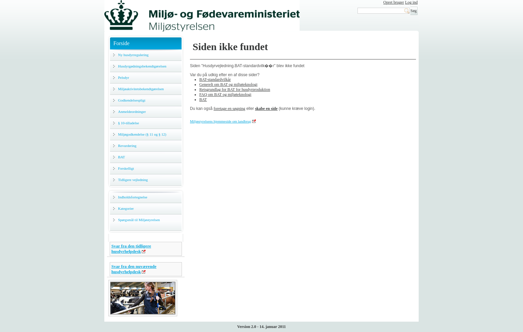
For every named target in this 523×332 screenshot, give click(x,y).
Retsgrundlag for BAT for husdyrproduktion (234, 89)
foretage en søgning (229, 108)
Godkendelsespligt (131, 100)
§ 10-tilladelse (128, 123)
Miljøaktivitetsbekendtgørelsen (141, 89)
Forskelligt (126, 168)
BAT (121, 157)
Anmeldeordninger (132, 112)
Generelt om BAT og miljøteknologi (228, 84)
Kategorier (126, 208)
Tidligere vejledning (133, 180)
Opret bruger (393, 2)
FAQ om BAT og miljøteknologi (225, 94)
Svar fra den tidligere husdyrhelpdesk (131, 248)
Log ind (411, 2)
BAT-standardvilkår (215, 79)
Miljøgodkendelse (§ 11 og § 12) (142, 134)
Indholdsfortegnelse (132, 197)
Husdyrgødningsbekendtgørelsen (142, 66)
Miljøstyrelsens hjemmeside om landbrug (220, 121)
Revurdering (127, 146)
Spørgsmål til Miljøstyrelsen (139, 220)
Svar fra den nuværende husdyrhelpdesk (133, 269)
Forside (121, 43)
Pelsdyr (123, 77)
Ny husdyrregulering (133, 55)
